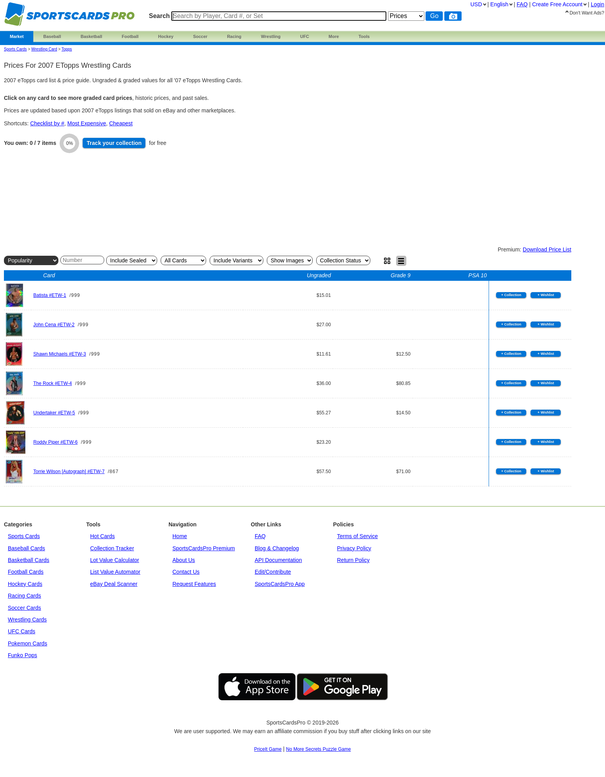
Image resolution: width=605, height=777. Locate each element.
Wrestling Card (44, 49)
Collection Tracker (112, 548)
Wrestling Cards (27, 619)
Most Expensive (86, 123)
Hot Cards (102, 536)
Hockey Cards (25, 584)
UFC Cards (21, 631)
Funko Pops (22, 655)
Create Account (557, 4)
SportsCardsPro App (280, 584)
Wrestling (271, 36)
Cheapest (120, 123)
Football (130, 36)
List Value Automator (115, 572)
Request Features (194, 584)
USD (476, 4)
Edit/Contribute (273, 572)
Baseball (52, 36)
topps (67, 49)
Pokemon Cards (27, 643)
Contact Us (185, 572)
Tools (364, 36)
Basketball (91, 36)
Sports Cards (15, 49)
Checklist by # (47, 123)
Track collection (114, 143)
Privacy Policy (354, 548)
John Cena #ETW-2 (53, 324)
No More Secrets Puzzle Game (318, 749)
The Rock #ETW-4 (52, 383)
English (499, 4)
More (334, 36)
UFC (304, 36)
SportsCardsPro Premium (203, 548)
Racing (234, 36)
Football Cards (25, 572)
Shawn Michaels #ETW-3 (59, 354)
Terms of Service (357, 536)
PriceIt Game (268, 749)
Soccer (200, 36)
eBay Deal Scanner (114, 584)
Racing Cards (24, 596)
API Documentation (278, 560)
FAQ (260, 536)
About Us (183, 560)
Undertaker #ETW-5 (54, 413)
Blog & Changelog (277, 548)
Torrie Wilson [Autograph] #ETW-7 (69, 471)
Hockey (166, 36)
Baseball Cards (26, 548)
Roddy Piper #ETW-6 (55, 442)
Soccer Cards (24, 608)
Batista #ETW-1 (49, 295)
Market (17, 36)
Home (179, 536)
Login (597, 4)
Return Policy (353, 560)
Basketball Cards (28, 560)
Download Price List (547, 249)
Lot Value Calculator (114, 560)
